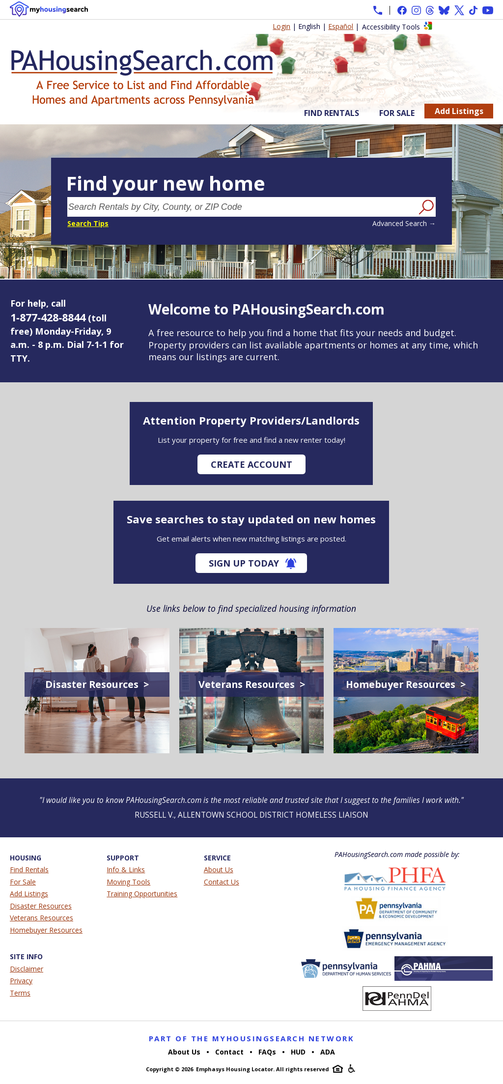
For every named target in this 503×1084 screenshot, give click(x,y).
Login (281, 26)
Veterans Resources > (251, 684)
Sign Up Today (244, 563)
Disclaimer (26, 968)
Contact (229, 1051)
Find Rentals (331, 113)
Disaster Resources (41, 906)
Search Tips (88, 223)
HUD (298, 1051)
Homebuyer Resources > (406, 684)
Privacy (21, 980)
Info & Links (126, 869)
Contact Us (221, 881)
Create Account (251, 464)
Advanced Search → (404, 223)
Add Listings (459, 111)
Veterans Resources (41, 917)
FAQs (267, 1051)
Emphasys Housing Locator (234, 1069)
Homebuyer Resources (46, 930)
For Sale (397, 113)
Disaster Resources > (97, 684)
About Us (218, 869)
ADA (327, 1051)
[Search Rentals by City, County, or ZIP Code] (241, 207)
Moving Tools (128, 881)
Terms (20, 993)
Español (340, 26)
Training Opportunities (142, 893)
